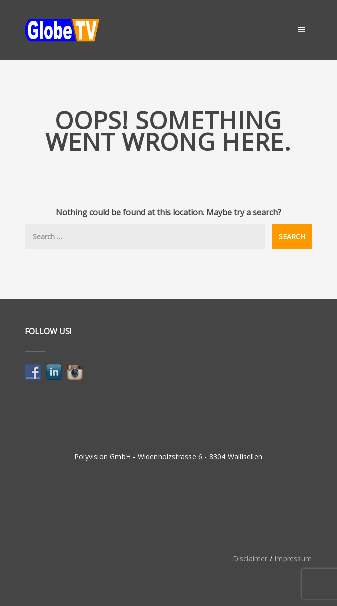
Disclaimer (250, 558)
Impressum (293, 558)
